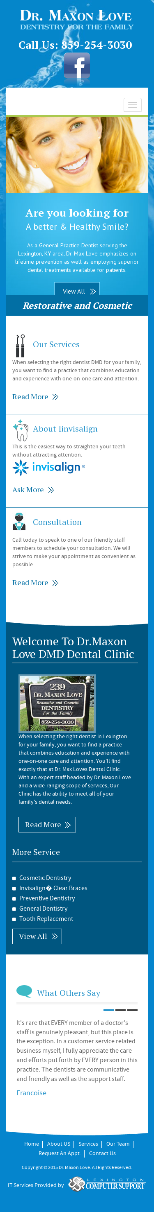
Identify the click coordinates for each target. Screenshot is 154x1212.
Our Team (118, 1144)
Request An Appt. (60, 1154)
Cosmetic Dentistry (41, 878)
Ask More (28, 489)
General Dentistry (39, 909)
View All (74, 291)
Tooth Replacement (42, 919)
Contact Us (102, 1154)
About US (58, 1144)
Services (88, 1144)
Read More (30, 396)
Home (31, 1144)
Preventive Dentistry (43, 898)
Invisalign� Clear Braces (49, 888)
